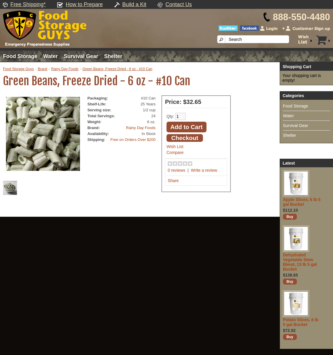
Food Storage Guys (18, 69)
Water (50, 56)
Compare (175, 152)
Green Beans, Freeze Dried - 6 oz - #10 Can (117, 69)
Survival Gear (81, 56)
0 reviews (176, 170)
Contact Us (178, 4)
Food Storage (20, 56)
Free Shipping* (28, 4)
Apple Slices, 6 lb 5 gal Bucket (302, 202)
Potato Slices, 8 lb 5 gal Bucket (300, 322)
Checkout (184, 138)
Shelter (113, 56)
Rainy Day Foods (65, 69)
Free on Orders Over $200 (133, 139)
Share (173, 180)
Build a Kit (134, 4)
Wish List (174, 146)
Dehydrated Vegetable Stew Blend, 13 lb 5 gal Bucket (300, 262)
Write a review (204, 170)
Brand (42, 69)
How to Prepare (84, 4)
